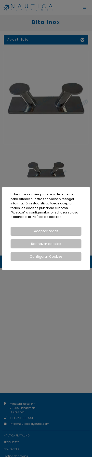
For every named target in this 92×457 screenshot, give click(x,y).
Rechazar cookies (46, 243)
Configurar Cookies (46, 256)
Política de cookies (46, 217)
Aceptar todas (46, 231)
